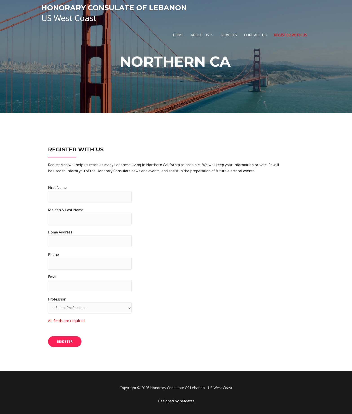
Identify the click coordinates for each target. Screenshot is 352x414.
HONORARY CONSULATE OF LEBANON (114, 7)
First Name (90, 194)
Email (90, 283)
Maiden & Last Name (90, 216)
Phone (90, 261)
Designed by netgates (176, 401)
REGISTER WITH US (290, 35)
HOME (178, 35)
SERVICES (229, 35)
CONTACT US (255, 35)
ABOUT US (200, 35)
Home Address (90, 238)
